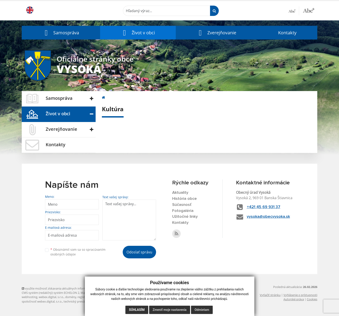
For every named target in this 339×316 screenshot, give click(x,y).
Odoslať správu (139, 252)
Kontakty (287, 33)
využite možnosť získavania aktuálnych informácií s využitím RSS (66, 288)
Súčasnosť (181, 205)
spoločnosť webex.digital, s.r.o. (42, 301)
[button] (61, 32)
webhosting (29, 297)
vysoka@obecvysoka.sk (268, 217)
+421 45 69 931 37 (263, 207)
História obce (184, 199)
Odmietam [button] (202, 310)
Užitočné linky (185, 217)
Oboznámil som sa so (77, 251)
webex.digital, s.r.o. (51, 297)
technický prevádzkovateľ (81, 301)
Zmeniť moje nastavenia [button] (170, 310)
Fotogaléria (182, 211)
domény (70, 297)
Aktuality (180, 193)
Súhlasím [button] (137, 310)
